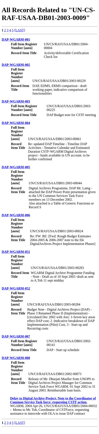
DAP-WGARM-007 (16, 336)
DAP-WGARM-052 (16, 288)
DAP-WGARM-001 (16, 39)
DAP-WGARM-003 (16, 101)
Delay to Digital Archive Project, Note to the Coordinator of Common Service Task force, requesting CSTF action (53, 400)
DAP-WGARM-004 (16, 123)
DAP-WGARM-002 (16, 65)
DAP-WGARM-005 (16, 167)
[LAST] (19, 30)
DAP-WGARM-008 (16, 358)
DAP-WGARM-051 (16, 252)
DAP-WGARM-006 (16, 215)
